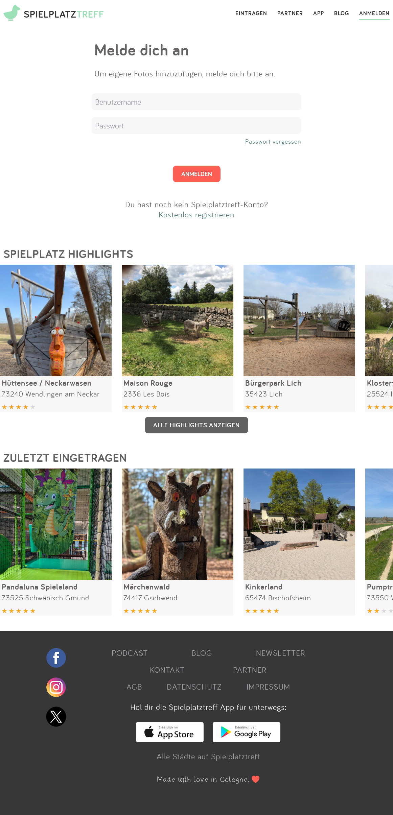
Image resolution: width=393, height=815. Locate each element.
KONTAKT (167, 670)
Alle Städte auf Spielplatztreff (208, 756)
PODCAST (130, 653)
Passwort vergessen (273, 141)
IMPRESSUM (268, 686)
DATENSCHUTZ (194, 686)
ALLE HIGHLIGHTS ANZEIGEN (196, 425)
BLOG (341, 13)
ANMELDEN (374, 13)
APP (318, 13)
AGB (134, 686)
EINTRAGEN (251, 13)
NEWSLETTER (280, 653)
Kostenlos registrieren (196, 214)
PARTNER (290, 13)
